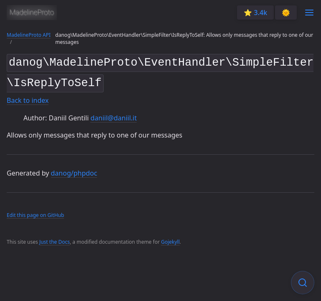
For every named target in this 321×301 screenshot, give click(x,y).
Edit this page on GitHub (35, 211)
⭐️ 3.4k (255, 12)
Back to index (27, 97)
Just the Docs (54, 238)
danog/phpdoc (74, 169)
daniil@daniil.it (113, 114)
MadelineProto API (29, 34)
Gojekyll (170, 238)
